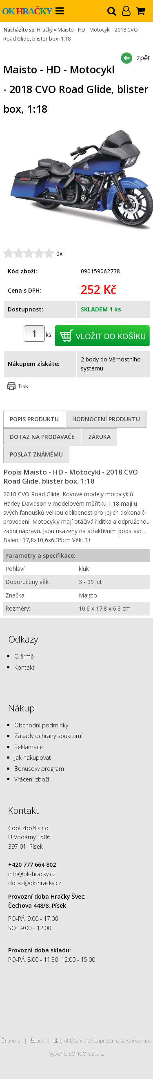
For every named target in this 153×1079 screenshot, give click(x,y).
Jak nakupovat (32, 757)
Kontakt (24, 667)
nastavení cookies (132, 1040)
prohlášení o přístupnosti (86, 1040)
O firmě (24, 656)
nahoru (12, 1040)
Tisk (23, 386)
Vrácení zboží (31, 779)
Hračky (45, 29)
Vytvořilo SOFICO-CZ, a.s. (76, 1053)
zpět (143, 57)
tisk (40, 1040)
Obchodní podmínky (41, 725)
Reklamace (28, 747)
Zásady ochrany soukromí (48, 736)
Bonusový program (39, 768)
